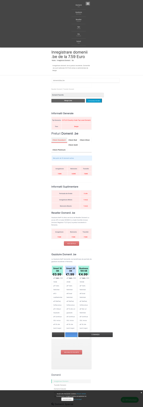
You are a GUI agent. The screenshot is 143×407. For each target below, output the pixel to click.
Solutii (78, 42)
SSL (78, 35)
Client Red (72, 140)
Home (54, 60)
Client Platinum (59, 150)
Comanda (95, 334)
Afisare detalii (81, 394)
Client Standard (59, 140)
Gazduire (78, 13)
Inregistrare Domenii (63, 60)
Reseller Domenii (56, 89)
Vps (78, 27)
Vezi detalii (71, 244)
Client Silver (85, 140)
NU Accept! (78, 399)
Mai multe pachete (71, 352)
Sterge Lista (68, 100)
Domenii (79, 5)
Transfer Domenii (68, 89)
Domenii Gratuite (60, 389)
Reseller (79, 20)
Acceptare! (67, 399)
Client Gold (73, 145)
